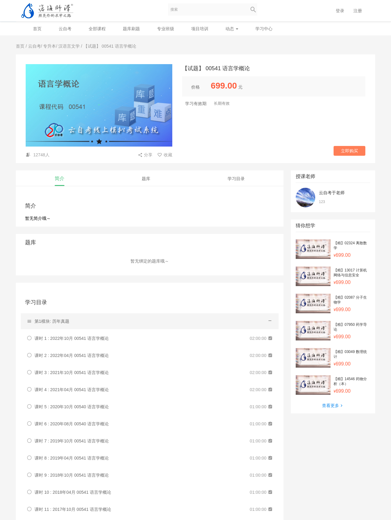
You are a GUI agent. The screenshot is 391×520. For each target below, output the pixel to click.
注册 (357, 10)
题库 (146, 178)
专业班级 (165, 28)
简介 (59, 178)
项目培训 (199, 28)
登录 (340, 10)
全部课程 (97, 28)
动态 (231, 28)
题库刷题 (131, 28)
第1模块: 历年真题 (52, 321)
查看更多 (333, 405)
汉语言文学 (69, 46)
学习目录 (236, 178)
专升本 (49, 46)
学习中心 (263, 28)
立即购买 (349, 150)
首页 (37, 28)
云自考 (65, 28)
